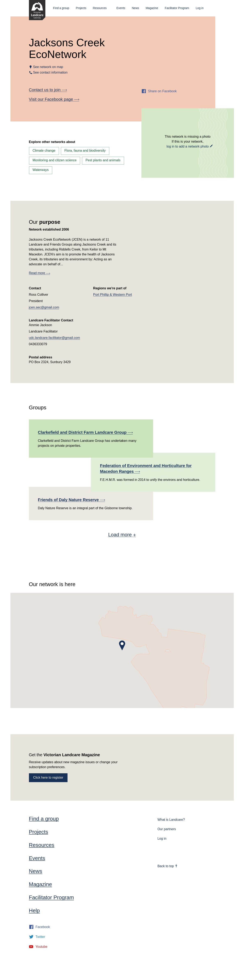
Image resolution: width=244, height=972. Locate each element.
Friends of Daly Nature (71, 500)
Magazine (152, 8)
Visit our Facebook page (54, 99)
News (135, 8)
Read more (39, 273)
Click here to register (48, 777)
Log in (200, 8)
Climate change (44, 150)
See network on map (48, 67)
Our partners (166, 829)
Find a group (61, 8)
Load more (122, 534)
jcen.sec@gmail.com (44, 307)
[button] (122, 645)
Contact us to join (48, 90)
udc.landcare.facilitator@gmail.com (54, 337)
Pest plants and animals (103, 160)
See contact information (50, 72)
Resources (100, 8)
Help (34, 910)
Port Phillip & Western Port (112, 294)
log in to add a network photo (187, 146)
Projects (81, 8)
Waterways (41, 170)
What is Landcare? (171, 819)
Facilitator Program (177, 8)
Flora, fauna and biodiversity (85, 150)
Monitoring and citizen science (55, 160)
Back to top (167, 866)
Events (120, 8)
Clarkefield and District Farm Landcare (85, 432)
